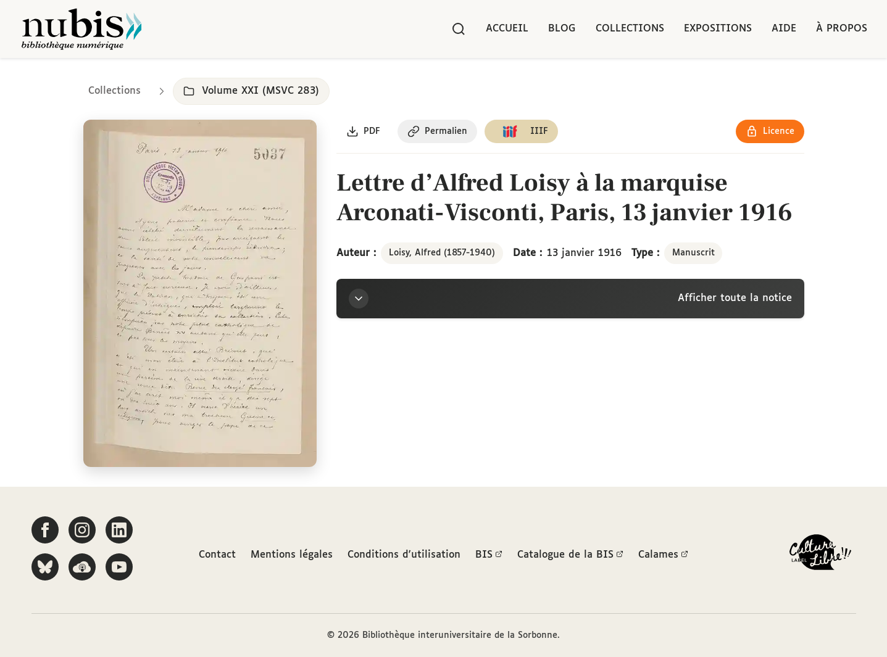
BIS (488, 555)
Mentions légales (292, 555)
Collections (630, 28)
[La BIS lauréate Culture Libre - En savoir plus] (820, 554)
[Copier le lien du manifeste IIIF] (521, 131)
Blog (562, 28)
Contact (217, 555)
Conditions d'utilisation (404, 555)
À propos (841, 28)
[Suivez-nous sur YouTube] (119, 567)
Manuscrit (693, 253)
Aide (784, 28)
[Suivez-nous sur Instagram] (82, 529)
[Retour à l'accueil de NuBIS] (81, 29)
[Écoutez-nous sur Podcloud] (82, 567)
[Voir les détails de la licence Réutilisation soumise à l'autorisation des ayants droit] (770, 131)
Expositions (718, 28)
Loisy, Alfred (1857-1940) (442, 253)
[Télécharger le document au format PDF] (363, 131)
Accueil (507, 28)
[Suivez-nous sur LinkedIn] (119, 529)
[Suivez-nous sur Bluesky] (45, 567)
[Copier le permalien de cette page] (437, 131)
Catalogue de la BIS (570, 555)
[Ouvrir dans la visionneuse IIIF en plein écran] (200, 293)
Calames (663, 555)
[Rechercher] (458, 29)
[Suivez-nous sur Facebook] (45, 529)
